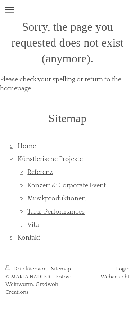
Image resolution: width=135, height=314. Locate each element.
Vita (33, 225)
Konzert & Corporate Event (66, 185)
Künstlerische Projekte (50, 159)
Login (123, 269)
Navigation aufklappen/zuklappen (67, 9)
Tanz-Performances (56, 212)
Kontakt (29, 238)
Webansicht (115, 277)
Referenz (40, 172)
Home (27, 146)
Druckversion (26, 269)
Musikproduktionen (56, 198)
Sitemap (61, 269)
